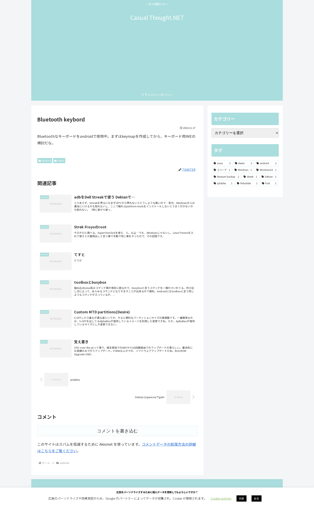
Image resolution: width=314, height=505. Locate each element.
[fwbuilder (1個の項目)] (247, 183)
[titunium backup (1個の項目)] (226, 177)
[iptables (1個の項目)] (223, 183)
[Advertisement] (157, 58)
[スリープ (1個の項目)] (222, 170)
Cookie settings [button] (221, 498)
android (44, 160)
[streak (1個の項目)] (250, 177)
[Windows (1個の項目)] (243, 170)
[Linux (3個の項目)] (222, 163)
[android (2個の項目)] (266, 163)
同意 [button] (241, 498)
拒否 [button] (256, 498)
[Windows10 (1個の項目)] (266, 170)
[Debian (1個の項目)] (269, 177)
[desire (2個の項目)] (243, 163)
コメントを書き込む (117, 438)
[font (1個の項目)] (269, 183)
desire (59, 160)
